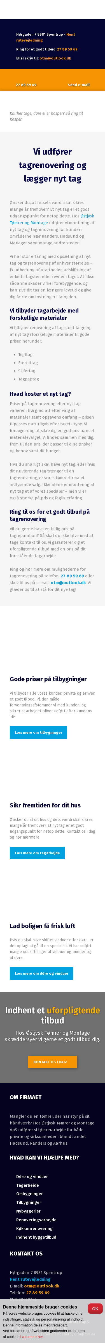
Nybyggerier (28, 1211)
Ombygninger (29, 1193)
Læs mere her (31, 1337)
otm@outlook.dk (55, 58)
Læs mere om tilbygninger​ (38, 732)
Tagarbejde (27, 1185)
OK (95, 1308)
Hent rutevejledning (30, 1279)
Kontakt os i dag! (50, 1062)
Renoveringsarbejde (36, 1219)
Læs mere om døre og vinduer (41, 973)
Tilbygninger (28, 1202)
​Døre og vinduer (32, 1176)
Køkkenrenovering (34, 1228)
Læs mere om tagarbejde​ (37, 853)
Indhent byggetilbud (36, 1237)
